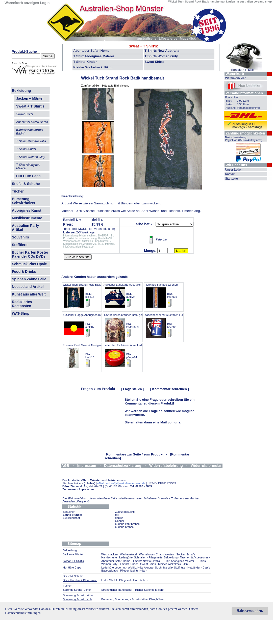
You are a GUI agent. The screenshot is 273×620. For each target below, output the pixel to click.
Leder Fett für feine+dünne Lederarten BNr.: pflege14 (127, 356)
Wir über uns (236, 165)
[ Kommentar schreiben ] (169, 389)
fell (117, 514)
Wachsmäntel (128, 554)
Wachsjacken (109, 554)
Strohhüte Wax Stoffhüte (170, 567)
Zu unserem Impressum (78, 489)
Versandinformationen (244, 93)
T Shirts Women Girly (161, 56)
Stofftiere (19, 245)
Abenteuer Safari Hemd (91, 50)
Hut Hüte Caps (28, 176)
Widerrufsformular (206, 466)
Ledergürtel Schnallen (132, 557)
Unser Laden (233, 169)
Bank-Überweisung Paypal (243, 139)
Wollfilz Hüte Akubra (140, 567)
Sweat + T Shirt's (143, 46)
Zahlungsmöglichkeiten (245, 133)
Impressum (86, 466)
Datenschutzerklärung (122, 466)
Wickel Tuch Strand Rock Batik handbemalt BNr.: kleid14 (89, 295)
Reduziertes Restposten (22, 304)
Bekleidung (21, 91)
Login (44, 3)
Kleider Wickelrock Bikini (92, 67)
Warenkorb (235, 74)
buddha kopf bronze (127, 523)
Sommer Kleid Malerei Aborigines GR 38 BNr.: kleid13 (87, 356)
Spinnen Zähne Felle (29, 279)
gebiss (119, 517)
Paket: (229, 104)
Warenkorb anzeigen (22, 3)
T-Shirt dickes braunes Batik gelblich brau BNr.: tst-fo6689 (129, 325)
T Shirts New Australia (161, 50)
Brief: (229, 100)
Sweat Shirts (154, 62)
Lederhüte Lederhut (113, 567)
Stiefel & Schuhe (26, 184)
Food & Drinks (24, 271)
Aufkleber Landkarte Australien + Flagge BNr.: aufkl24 (128, 295)
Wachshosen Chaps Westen (156, 554)
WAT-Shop (20, 313)
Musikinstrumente (27, 218)
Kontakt (230, 174)
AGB (65, 466)
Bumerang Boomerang (115, 599)
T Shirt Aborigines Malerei (93, 56)
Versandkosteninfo (248, 107)
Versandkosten (104, 229)
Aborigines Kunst (26, 210)
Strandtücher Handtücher (116, 589)
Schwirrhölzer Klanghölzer (148, 599)
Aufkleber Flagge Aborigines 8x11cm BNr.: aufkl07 (85, 325)
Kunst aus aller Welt (29, 294)
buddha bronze (124, 526)
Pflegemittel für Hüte (132, 570)
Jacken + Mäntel (29, 98)
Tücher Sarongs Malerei (149, 589)
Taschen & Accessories (194, 557)
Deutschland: (232, 97)
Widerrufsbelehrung (166, 466)
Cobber (119, 520)
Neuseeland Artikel (28, 287)
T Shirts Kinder (85, 62)
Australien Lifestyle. (75, 501)
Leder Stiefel (109, 580)
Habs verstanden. (250, 611)
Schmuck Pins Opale (29, 264)
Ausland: (231, 107)
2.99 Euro (243, 100)
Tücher (18, 191)
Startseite (231, 178)
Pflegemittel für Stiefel (132, 580)
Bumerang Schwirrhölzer (23, 201)
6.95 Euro (243, 104)
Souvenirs (20, 237)
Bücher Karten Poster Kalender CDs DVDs (30, 254)
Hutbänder (194, 567)
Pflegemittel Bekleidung (163, 557)
